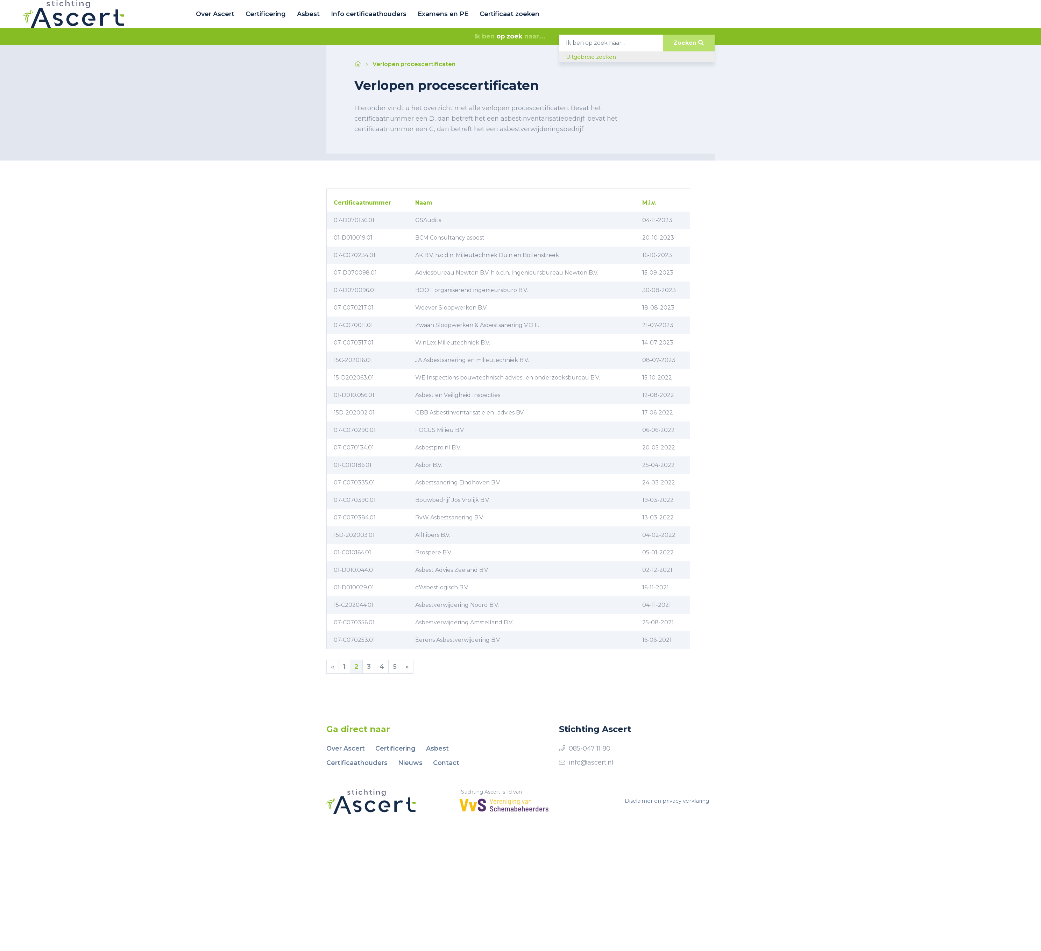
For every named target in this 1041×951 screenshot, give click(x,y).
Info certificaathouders (368, 14)
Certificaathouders (357, 763)
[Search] (611, 43)
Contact (446, 763)
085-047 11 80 (589, 748)
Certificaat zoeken (509, 14)
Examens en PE (443, 14)
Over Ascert (215, 14)
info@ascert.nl (591, 762)
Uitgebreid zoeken (591, 57)
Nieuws (410, 763)
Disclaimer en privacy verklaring (667, 800)
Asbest (308, 14)
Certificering (266, 14)
